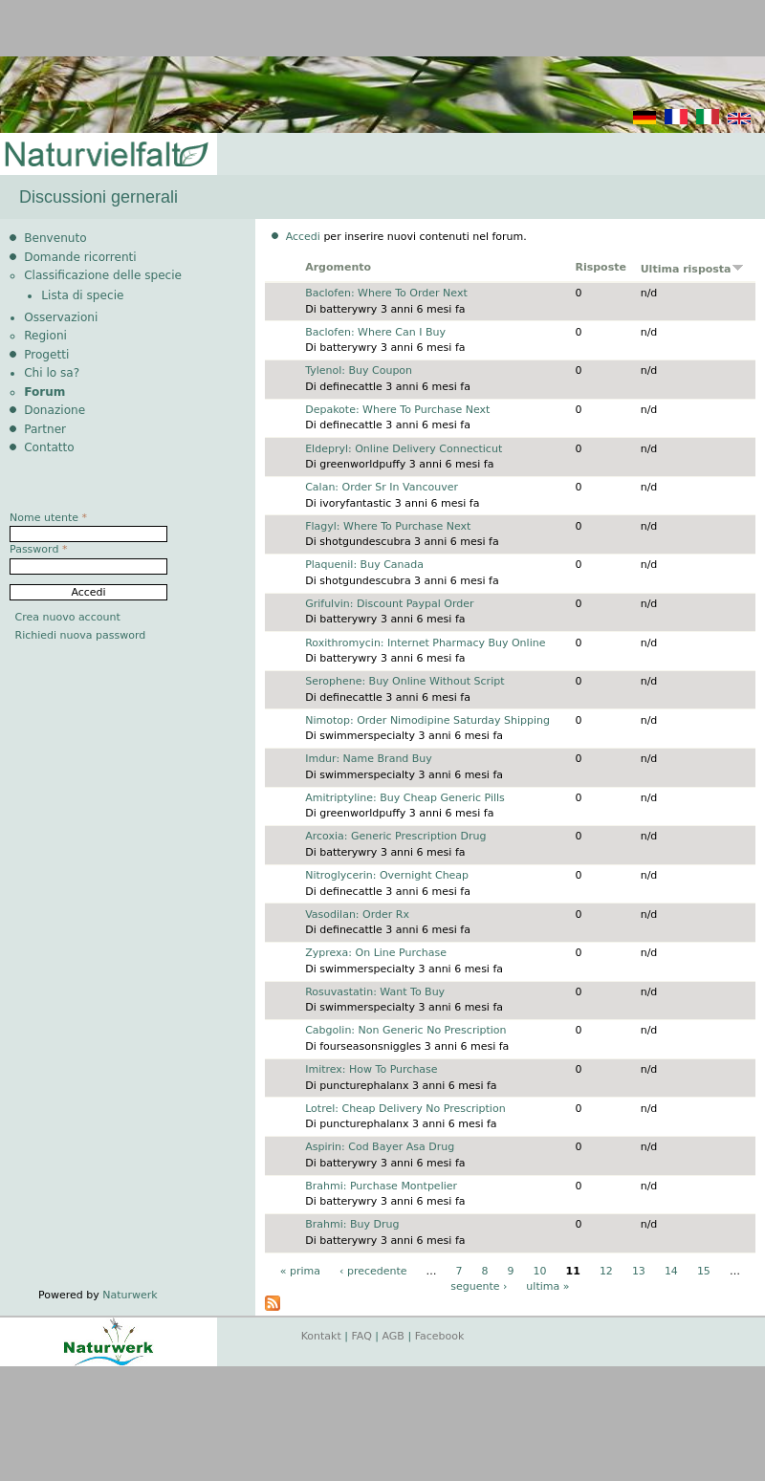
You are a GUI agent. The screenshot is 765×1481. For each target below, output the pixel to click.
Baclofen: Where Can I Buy (375, 332)
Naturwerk (129, 1295)
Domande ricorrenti (80, 257)
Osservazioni (61, 317)
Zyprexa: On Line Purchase (376, 953)
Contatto (49, 447)
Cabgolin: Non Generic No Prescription (405, 1030)
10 (540, 1271)
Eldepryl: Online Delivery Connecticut (403, 449)
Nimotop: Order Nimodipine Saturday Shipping (427, 720)
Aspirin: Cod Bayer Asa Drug (379, 1147)
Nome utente (48, 518)
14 (671, 1271)
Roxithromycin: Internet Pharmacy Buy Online (425, 643)
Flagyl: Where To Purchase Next (387, 526)
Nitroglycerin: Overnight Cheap (387, 875)
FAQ (362, 1336)
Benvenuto (55, 238)
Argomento (338, 267)
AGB (393, 1336)
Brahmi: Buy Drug (352, 1224)
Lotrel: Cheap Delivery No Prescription (405, 1108)
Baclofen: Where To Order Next (386, 293)
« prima (300, 1271)
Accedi (303, 236)
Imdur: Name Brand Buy (368, 758)
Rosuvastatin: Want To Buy (375, 992)
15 (703, 1271)
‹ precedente (373, 1271)
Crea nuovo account (67, 617)
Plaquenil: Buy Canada (364, 564)
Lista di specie (82, 295)
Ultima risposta (692, 269)
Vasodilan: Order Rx (357, 914)
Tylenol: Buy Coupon (358, 370)
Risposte (600, 267)
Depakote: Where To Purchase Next (397, 409)
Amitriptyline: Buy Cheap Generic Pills (405, 798)
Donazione (54, 410)
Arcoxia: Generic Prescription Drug (395, 836)
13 (638, 1271)
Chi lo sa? (51, 373)
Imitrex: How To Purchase (371, 1069)
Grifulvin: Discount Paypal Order (389, 604)
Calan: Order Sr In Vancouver (381, 487)
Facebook (440, 1336)
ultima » (547, 1286)
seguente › (478, 1286)
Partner (45, 429)
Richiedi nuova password (80, 635)
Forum (44, 392)
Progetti (46, 354)
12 (606, 1271)
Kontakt (321, 1336)
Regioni (45, 335)
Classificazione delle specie (103, 275)
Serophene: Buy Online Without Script (404, 681)
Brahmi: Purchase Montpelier (381, 1186)
